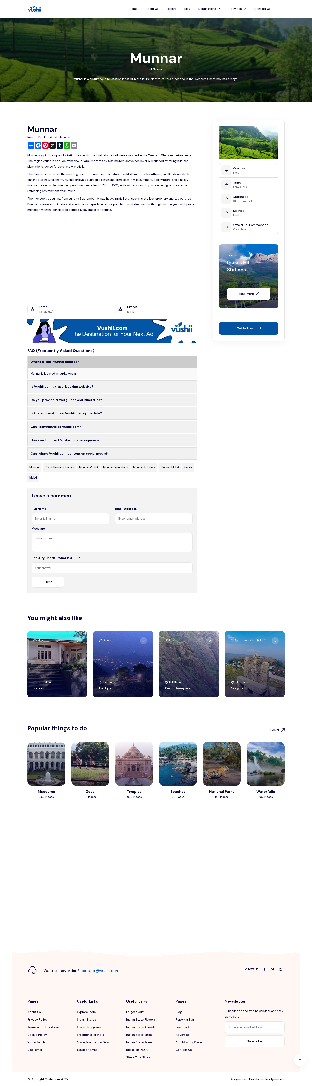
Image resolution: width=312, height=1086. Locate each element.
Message (38, 529)
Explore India (86, 1012)
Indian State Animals (141, 1027)
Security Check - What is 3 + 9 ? (56, 558)
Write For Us (36, 1042)
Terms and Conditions (43, 1027)
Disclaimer (34, 1050)
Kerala (42, 137)
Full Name (39, 509)
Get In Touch (249, 328)
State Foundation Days (93, 1042)
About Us (152, 9)
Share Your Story (138, 1057)
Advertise (183, 1035)
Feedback (183, 1027)
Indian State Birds (139, 1035)
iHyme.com (277, 1079)
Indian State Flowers (141, 1020)
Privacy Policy (37, 1020)
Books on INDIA (137, 1050)
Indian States (86, 1020)
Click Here (239, 229)
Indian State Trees (139, 1042)
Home (134, 9)
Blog (187, 9)
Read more (248, 294)
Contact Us (262, 9)
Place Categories (89, 1027)
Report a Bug (185, 1020)
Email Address (126, 509)
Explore (172, 9)
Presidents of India (90, 1035)
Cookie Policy (37, 1035)
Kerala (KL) (240, 187)
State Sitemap (87, 1050)
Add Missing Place (189, 1042)
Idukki (53, 137)
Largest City (135, 1012)
